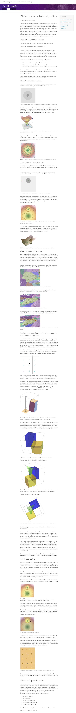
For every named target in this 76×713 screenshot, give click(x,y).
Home (4, 9)
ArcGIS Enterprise (7, 2)
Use (8, 9)
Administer (13, 9)
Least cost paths (64, 21)
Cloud (28, 2)
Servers (18, 2)
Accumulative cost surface (66, 19)
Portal (14, 2)
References (63, 28)
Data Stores (23, 2)
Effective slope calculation (66, 23)
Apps (32, 2)
